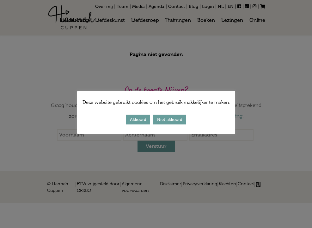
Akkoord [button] (138, 119)
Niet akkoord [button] (169, 119)
